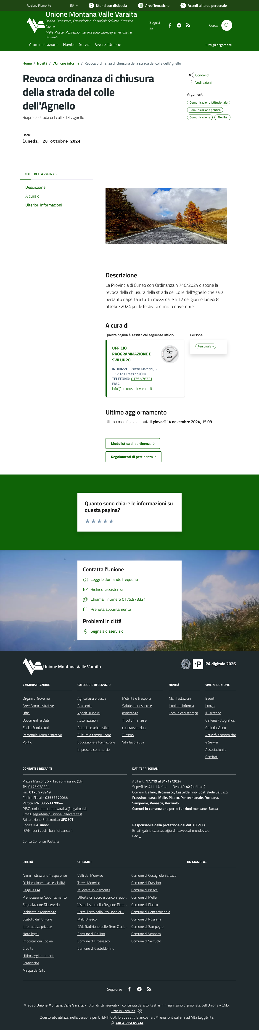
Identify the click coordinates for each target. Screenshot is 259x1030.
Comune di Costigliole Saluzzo (153, 875)
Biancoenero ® (147, 1017)
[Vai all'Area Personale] (203, 5)
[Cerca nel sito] (226, 25)
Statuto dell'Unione (37, 919)
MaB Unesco (87, 919)
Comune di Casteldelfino (95, 948)
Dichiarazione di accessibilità (44, 882)
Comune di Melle (144, 897)
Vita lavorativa (133, 742)
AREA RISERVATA (126, 1023)
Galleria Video (215, 727)
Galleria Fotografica (220, 720)
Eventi (210, 698)
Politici (27, 742)
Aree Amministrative (38, 705)
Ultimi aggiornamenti (38, 955)
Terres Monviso (88, 882)
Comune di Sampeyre (147, 926)
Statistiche (31, 963)
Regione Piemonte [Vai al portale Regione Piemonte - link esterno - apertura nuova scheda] (39, 5)
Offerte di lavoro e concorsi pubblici (103, 897)
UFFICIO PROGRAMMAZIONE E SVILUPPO (131, 354)
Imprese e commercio (93, 749)
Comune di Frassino (146, 882)
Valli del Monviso (90, 875)
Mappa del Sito (34, 970)
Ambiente (84, 705)
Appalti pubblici (88, 713)
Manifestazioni (180, 698)
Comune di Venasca (146, 933)
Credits (28, 948)
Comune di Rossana (146, 919)
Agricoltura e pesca (91, 698)
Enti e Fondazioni (36, 727)
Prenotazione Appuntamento (45, 897)
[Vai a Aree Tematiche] (153, 5)
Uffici (26, 713)
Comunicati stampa (183, 713)
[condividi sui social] (198, 75)
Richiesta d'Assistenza (39, 912)
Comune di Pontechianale (150, 912)
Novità (42, 63)
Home (27, 63)
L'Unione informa (66, 63)
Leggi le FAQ (32, 890)
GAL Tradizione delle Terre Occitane (103, 926)
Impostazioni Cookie (38, 941)
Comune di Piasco (144, 904)
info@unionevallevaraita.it (132, 388)
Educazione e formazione (96, 742)
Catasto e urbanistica (93, 727)
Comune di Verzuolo (146, 941)
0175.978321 (141, 378)
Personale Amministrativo (42, 735)
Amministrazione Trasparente (45, 875)
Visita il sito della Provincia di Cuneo (104, 912)
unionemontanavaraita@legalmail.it (59, 808)
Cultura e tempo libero (94, 735)
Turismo (128, 735)
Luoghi (210, 705)
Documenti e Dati (36, 720)
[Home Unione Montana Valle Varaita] (88, 25)
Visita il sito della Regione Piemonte (104, 904)
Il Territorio (213, 713)
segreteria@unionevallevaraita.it (57, 814)
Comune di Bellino (91, 933)
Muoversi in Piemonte (93, 890)
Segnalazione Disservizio (41, 904)
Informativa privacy (37, 926)
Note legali (31, 933)
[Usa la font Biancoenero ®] (107, 5)
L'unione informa (181, 705)
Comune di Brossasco (93, 941)
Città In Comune (123, 1011)
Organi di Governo (36, 698)
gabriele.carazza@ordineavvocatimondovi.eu (175, 830)
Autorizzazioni (87, 720)
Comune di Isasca (144, 890)
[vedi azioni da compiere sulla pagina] (200, 82)
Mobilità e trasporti (136, 698)
